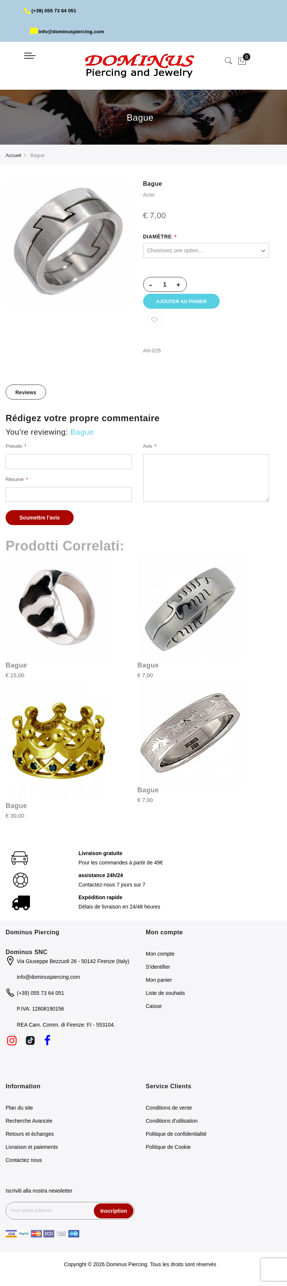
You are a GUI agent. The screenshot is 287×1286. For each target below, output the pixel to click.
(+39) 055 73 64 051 (51, 10)
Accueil (13, 155)
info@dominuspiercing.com (69, 31)
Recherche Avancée (29, 1125)
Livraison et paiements (32, 1151)
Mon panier (159, 984)
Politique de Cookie (168, 1151)
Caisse (154, 1010)
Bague (16, 669)
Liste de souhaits (165, 997)
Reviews (25, 396)
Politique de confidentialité (176, 1138)
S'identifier (158, 971)
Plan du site (19, 1112)
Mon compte (160, 957)
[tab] (26, 395)
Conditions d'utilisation (172, 1125)
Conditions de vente (169, 1112)
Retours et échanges (30, 1138)
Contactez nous (24, 1164)
